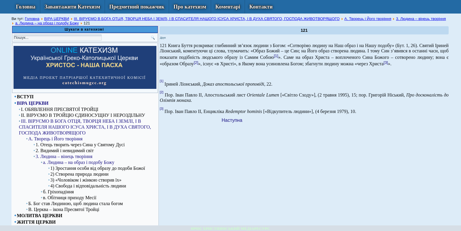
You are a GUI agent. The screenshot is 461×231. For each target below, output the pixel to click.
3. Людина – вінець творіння (421, 18)
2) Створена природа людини (79, 174)
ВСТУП (25, 96)
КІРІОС (196, 228)
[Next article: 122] (232, 120)
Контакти (261, 7)
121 (304, 30)
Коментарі (228, 7)
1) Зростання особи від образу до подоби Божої (97, 168)
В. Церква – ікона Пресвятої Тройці (63, 209)
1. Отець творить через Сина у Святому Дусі (80, 144)
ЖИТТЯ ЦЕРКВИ (36, 222)
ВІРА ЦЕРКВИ (56, 18)
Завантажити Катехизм (72, 7)
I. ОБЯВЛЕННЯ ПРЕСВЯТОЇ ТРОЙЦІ (59, 109)
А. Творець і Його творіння (367, 18)
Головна (25, 7)
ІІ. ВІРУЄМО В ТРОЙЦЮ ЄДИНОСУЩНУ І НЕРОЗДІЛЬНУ (83, 115)
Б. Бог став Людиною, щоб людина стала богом (75, 203)
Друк (163, 37)
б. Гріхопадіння (58, 191)
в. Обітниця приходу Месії (69, 197)
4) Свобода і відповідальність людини (88, 185)
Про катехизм (189, 7)
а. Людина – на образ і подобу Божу (47, 23)
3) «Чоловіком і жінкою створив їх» (85, 179)
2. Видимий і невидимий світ (64, 150)
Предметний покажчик (137, 7)
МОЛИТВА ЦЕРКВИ (39, 215)
